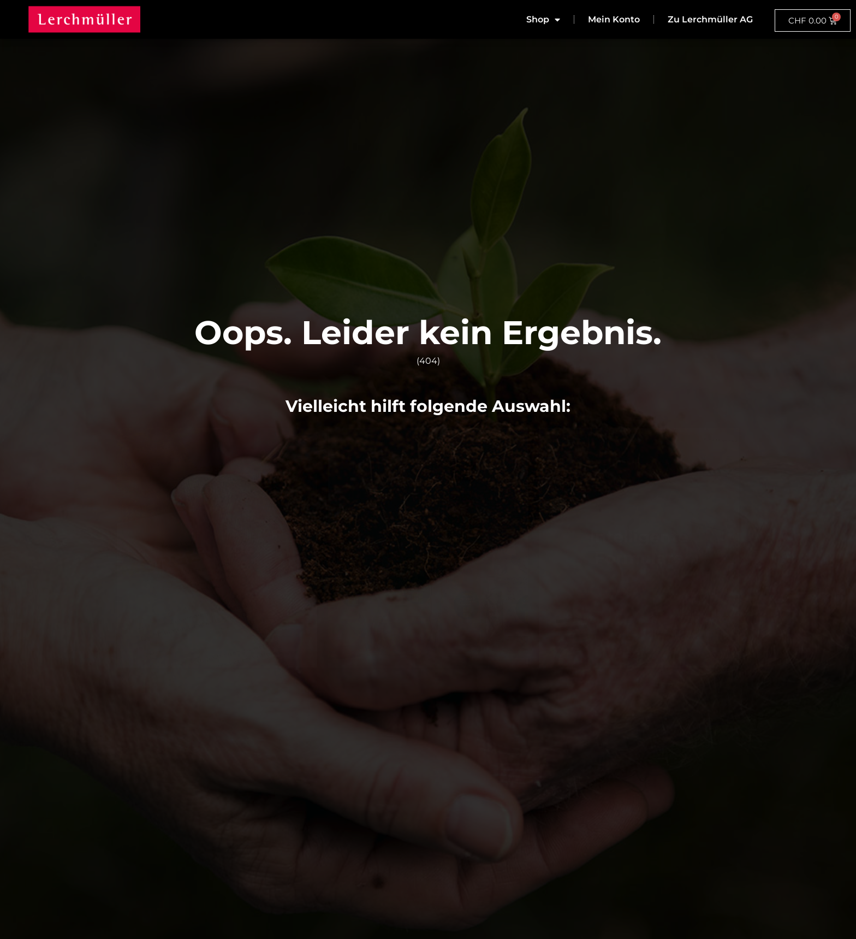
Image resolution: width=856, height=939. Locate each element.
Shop (543, 19)
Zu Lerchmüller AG (710, 19)
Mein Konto (614, 19)
